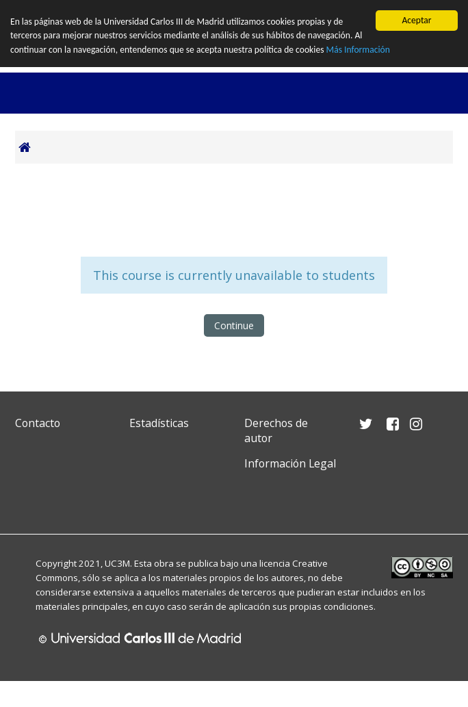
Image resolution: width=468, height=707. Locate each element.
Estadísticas (159, 422)
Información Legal (290, 463)
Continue (234, 325)
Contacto (37, 422)
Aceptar (416, 20)
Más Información (358, 49)
